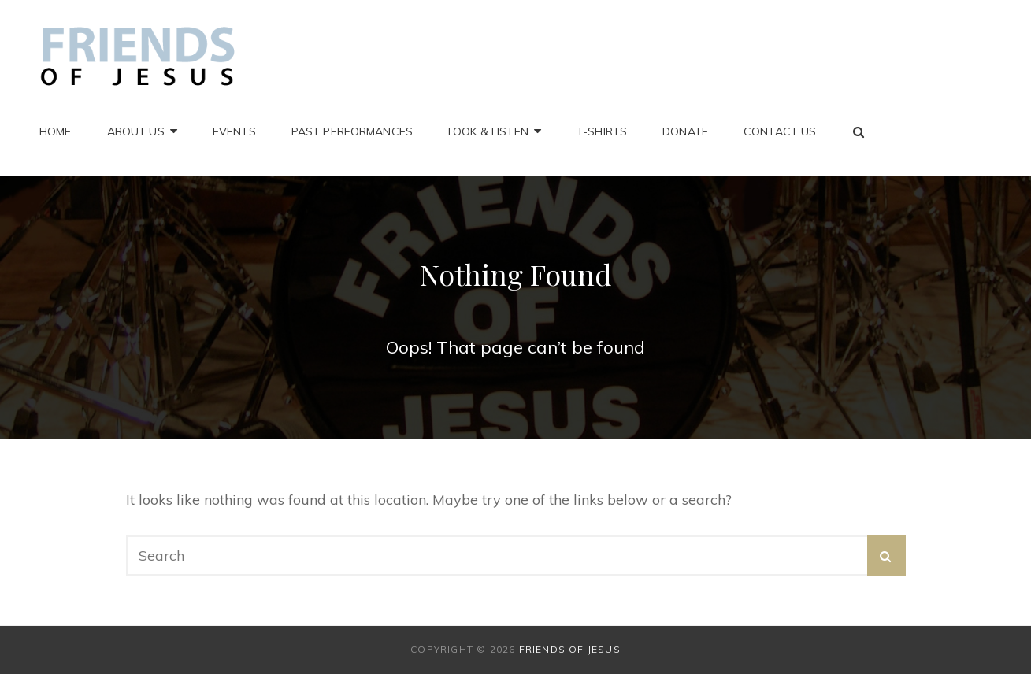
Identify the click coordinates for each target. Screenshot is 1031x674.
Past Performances (352, 131)
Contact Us (780, 131)
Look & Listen (488, 131)
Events (234, 131)
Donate (685, 131)
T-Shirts (602, 131)
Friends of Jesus (570, 649)
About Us (136, 131)
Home (55, 131)
